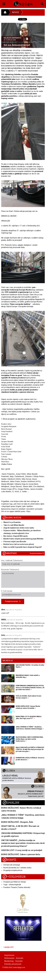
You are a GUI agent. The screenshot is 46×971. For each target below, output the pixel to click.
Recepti (9, 860)
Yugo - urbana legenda (12, 885)
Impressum (8, 955)
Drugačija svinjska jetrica (12, 870)
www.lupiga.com (19, 967)
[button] (4, 3)
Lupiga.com (8, 947)
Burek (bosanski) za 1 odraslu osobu (17, 868)
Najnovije (7, 660)
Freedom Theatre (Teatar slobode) (16, 887)
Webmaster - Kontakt (13, 958)
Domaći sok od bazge (11, 865)
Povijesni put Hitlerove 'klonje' (14, 882)
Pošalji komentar (12, 601)
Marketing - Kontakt (13, 961)
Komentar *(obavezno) (23, 578)
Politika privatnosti (12, 964)
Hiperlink (10, 803)
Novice (15, 12)
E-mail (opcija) (23, 593)
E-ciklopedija (14, 876)
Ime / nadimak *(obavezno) (23, 562)
